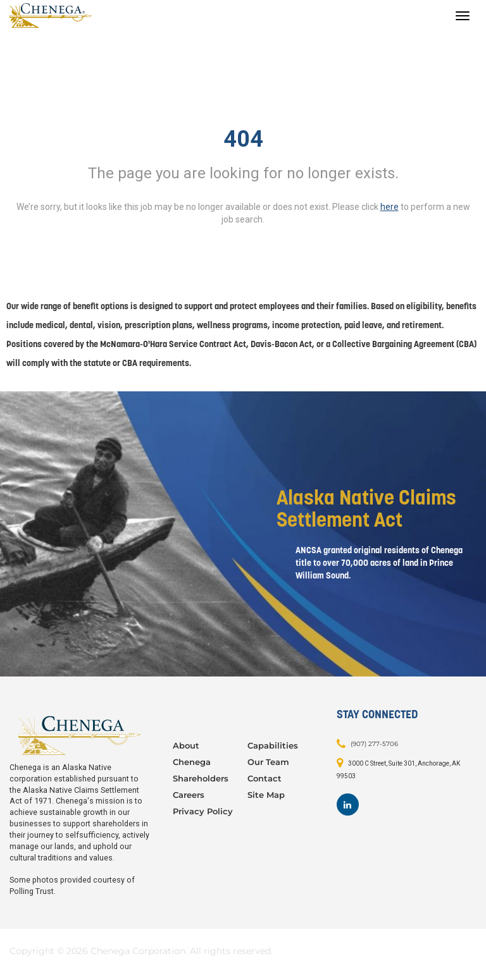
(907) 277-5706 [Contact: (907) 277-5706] (374, 744)
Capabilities (272, 745)
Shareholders (200, 778)
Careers (188, 795)
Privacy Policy (203, 811)
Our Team (268, 762)
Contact (264, 778)
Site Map (266, 795)
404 (243, 139)
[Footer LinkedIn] (348, 804)
